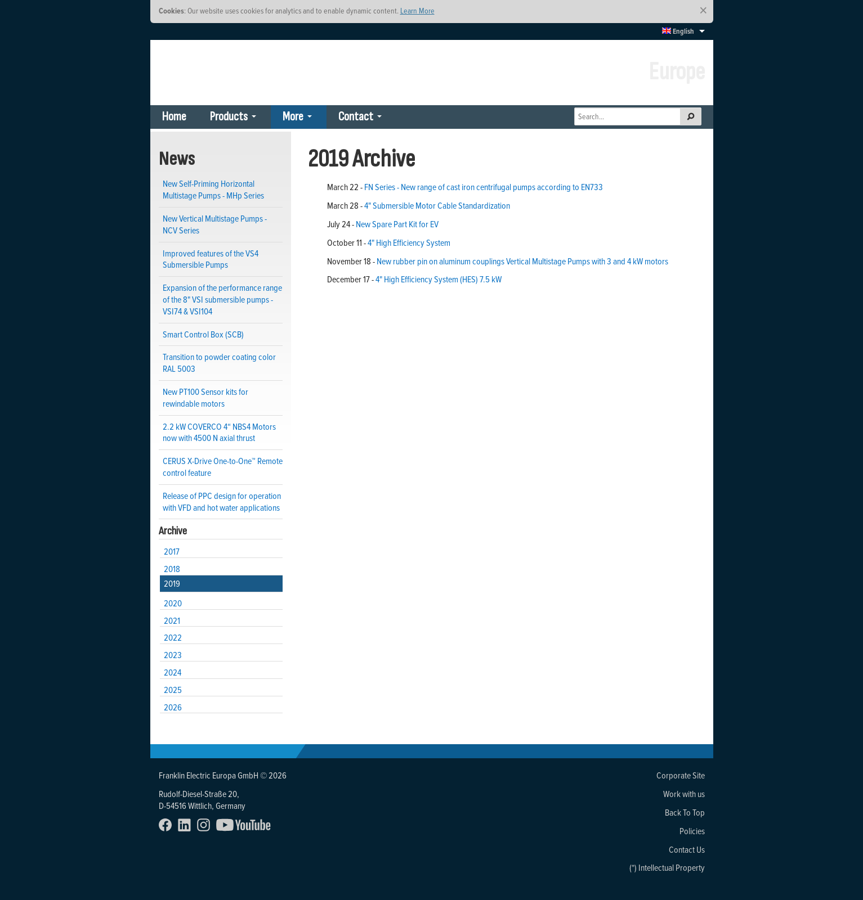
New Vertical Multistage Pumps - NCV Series (215, 224)
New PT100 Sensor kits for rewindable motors (205, 397)
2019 (172, 583)
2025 (173, 689)
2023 (173, 655)
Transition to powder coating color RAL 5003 (219, 362)
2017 (172, 551)
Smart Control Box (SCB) (203, 334)
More (293, 116)
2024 (172, 672)
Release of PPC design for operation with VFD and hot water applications (222, 501)
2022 (173, 637)
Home (174, 116)
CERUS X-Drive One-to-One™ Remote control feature (223, 466)
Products (229, 116)
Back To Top (685, 812)
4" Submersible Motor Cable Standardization (437, 205)
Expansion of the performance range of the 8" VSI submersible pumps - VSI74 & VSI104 (222, 299)
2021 (172, 620)
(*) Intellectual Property (667, 867)
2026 (173, 707)
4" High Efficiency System (409, 242)
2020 (173, 603)
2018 (172, 568)
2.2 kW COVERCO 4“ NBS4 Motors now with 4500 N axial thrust (219, 432)
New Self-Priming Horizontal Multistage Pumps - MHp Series (213, 189)
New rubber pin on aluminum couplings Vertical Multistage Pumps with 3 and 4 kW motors (522, 261)
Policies (692, 831)
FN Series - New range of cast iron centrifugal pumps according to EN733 (483, 187)
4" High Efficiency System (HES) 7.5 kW (438, 279)
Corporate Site (680, 775)
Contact (355, 116)
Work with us (684, 794)
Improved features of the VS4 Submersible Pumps (210, 259)
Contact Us (687, 849)
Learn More (417, 10)
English (678, 31)
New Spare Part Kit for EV (397, 224)
